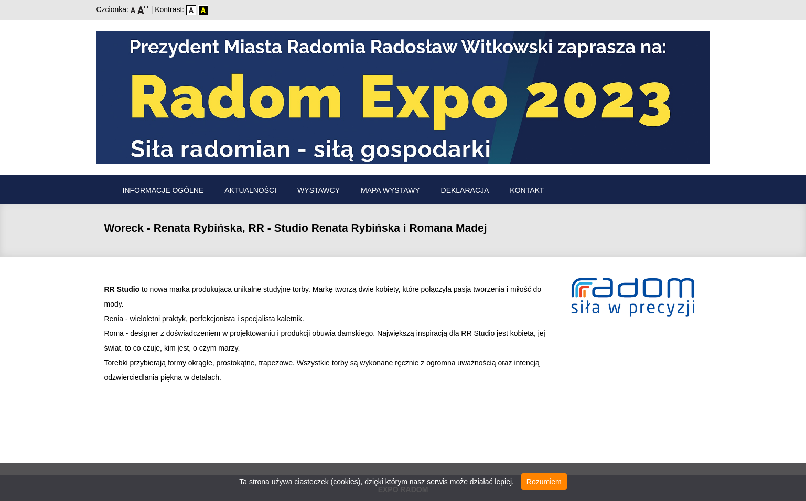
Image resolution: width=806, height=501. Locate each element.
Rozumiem (544, 481)
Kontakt (527, 190)
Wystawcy (318, 190)
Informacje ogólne (163, 190)
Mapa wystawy (390, 190)
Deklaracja (465, 190)
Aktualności (250, 190)
